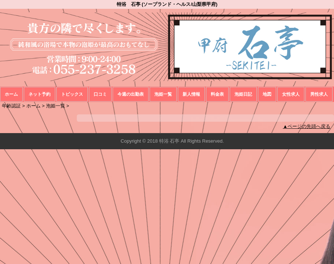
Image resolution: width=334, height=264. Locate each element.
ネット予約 (39, 94)
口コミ (100, 94)
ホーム (11, 94)
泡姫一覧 (163, 94)
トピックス (72, 94)
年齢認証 (11, 106)
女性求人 (291, 94)
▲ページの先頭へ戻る (306, 126)
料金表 (217, 94)
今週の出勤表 (130, 94)
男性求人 (319, 94)
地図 (267, 94)
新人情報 (191, 94)
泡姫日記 (243, 94)
